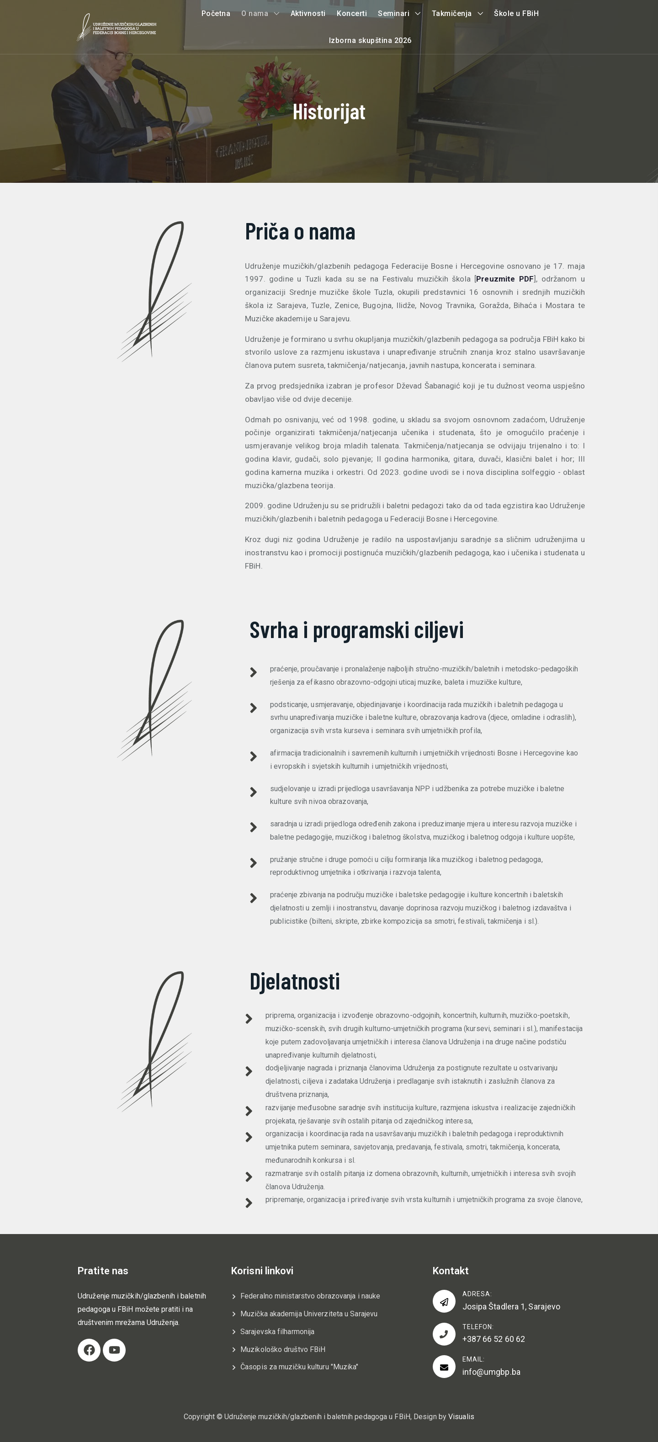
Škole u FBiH (516, 13)
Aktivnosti (308, 13)
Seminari (393, 13)
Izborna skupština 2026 (370, 40)
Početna (216, 13)
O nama (254, 13)
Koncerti (352, 13)
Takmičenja (452, 13)
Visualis (461, 1416)
